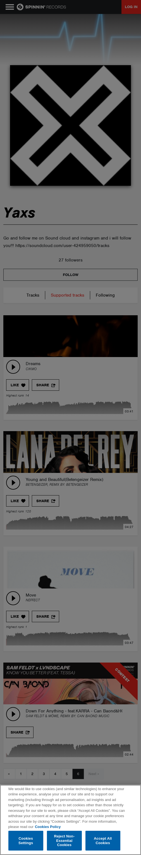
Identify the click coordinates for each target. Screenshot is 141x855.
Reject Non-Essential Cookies (64, 840)
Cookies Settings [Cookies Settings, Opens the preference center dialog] (25, 840)
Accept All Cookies (103, 840)
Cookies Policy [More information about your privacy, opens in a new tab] (48, 827)
